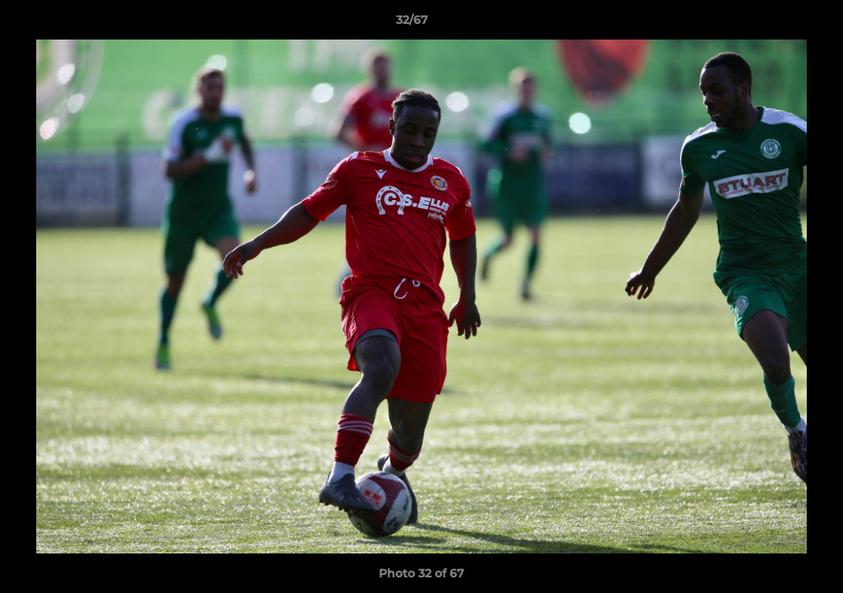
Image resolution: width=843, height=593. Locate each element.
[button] (774, 23)
